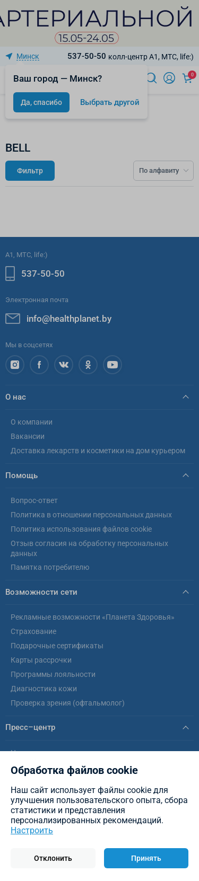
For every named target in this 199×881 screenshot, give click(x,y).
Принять (146, 858)
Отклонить (53, 858)
